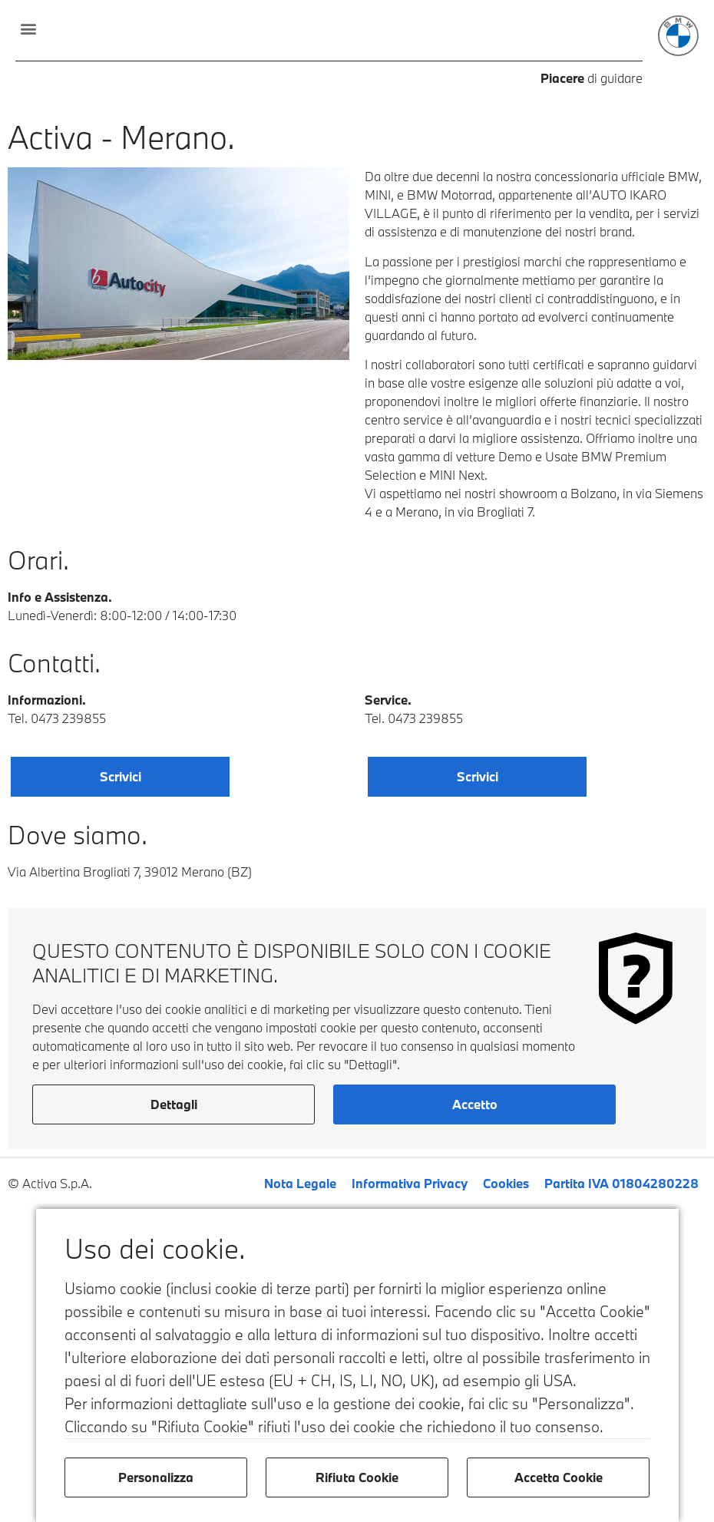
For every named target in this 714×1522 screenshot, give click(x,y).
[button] (28, 28)
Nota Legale (300, 1183)
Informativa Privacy (410, 1183)
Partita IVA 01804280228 (621, 1183)
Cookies (506, 1183)
